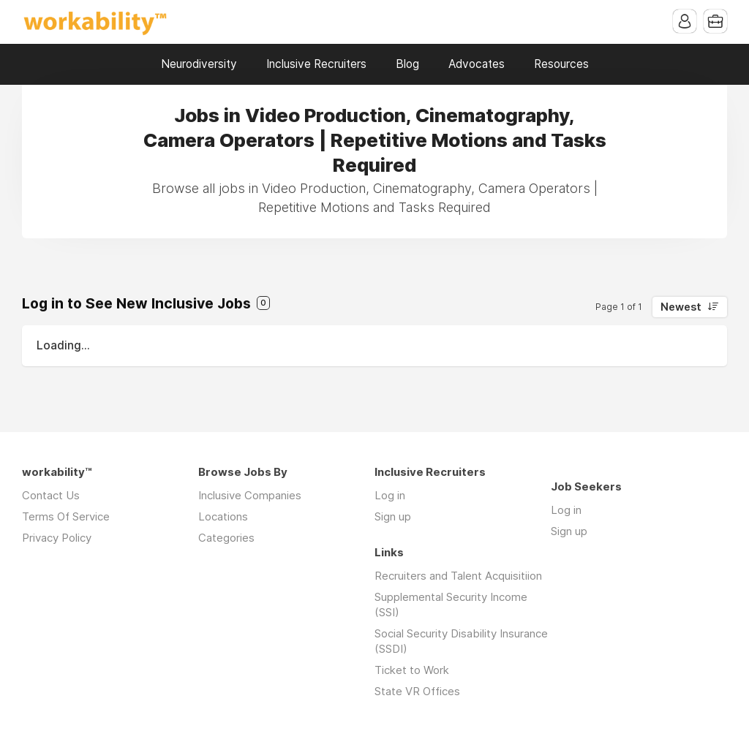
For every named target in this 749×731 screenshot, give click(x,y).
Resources (561, 64)
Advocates (476, 64)
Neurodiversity (199, 64)
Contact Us (51, 495)
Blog (407, 64)
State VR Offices (417, 691)
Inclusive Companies (249, 495)
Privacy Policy (56, 538)
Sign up (392, 516)
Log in (389, 495)
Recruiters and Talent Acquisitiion (458, 576)
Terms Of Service (66, 516)
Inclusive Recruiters (316, 64)
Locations (223, 516)
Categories (226, 538)
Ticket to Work (411, 670)
